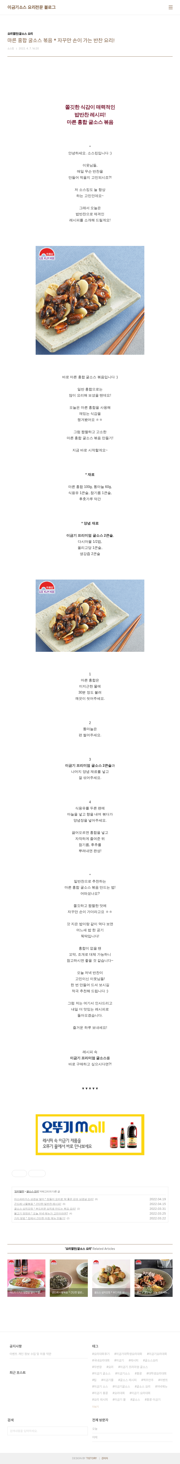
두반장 (98, 1367)
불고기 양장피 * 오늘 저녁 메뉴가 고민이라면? (41, 1213)
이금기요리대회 (158, 1354)
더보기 (95, 1406)
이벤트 (164, 1380)
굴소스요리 (151, 1360)
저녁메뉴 (162, 1386)
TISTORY (91, 1458)
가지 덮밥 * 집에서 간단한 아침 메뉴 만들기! (39, 1218)
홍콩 (139, 1373)
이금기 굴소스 (102, 1373)
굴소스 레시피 (128, 1380)
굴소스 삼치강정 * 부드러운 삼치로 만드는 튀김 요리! (45, 1208)
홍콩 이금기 (153, 1399)
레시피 (134, 1360)
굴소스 (136, 1399)
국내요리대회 (102, 1360)
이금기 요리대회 (140, 1393)
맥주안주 (148, 1380)
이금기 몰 (120, 1399)
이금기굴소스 (122, 1386)
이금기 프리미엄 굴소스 (134, 1367)
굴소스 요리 (32, 1191)
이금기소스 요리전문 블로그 (31, 7)
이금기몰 (108, 1380)
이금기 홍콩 (101, 1393)
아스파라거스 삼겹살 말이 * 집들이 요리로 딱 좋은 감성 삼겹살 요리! (53, 1199)
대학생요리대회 (157, 1373)
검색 (83, 1431)
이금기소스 (123, 1373)
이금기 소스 (101, 1386)
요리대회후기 (102, 1354)
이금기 (120, 1360)
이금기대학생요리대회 (129, 1354)
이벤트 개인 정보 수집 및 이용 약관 (30, 1354)
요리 (110, 1367)
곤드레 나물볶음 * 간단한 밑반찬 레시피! (37, 1203)
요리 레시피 (101, 1399)
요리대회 (119, 1393)
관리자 (105, 1458)
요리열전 (19, 1191)
